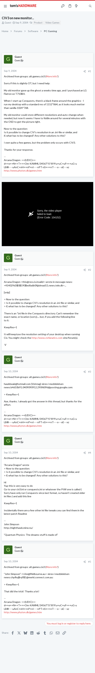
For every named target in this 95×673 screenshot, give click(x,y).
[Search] (90, 6)
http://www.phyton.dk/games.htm (23, 170)
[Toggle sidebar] (83, 6)
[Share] (84, 71)
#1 (89, 71)
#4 (89, 452)
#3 (89, 371)
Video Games (52, 22)
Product (38, 22)
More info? (52, 76)
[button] (5, 6)
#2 (89, 269)
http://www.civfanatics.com (47, 337)
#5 (89, 561)
